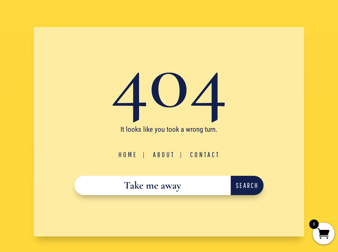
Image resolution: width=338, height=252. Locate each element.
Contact (205, 154)
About (164, 154)
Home (128, 154)
